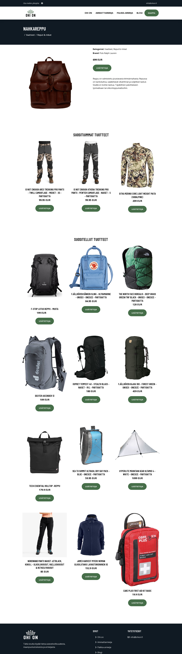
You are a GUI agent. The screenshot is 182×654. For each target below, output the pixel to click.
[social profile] (42, 3)
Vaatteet (30, 35)
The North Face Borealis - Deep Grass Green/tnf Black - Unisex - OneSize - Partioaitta (137, 297)
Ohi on (88, 13)
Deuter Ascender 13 (44, 395)
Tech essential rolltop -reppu (44, 485)
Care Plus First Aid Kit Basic (137, 590)
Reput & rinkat (44, 35)
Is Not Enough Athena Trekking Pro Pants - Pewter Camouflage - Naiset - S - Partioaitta (91, 193)
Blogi (140, 13)
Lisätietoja (102, 68)
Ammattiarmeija (104, 13)
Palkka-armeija (125, 13)
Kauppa (151, 13)
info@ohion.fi (151, 3)
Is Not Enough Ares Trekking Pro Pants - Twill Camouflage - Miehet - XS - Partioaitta (44, 193)
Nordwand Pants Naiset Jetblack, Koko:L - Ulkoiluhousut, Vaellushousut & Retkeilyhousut (44, 564)
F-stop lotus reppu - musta (44, 308)
